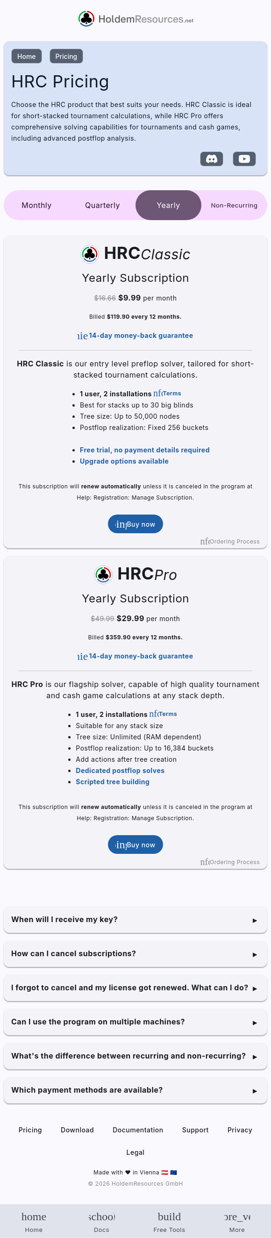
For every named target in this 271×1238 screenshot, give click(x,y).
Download (77, 1130)
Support (195, 1130)
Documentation (138, 1130)
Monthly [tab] (36, 205)
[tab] (234, 205)
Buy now (135, 524)
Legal (136, 1152)
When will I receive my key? (64, 919)
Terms (167, 393)
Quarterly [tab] (102, 205)
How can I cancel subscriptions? (73, 953)
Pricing (67, 56)
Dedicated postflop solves (120, 770)
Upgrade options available (124, 461)
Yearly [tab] (168, 205)
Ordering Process (230, 541)
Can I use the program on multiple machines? (98, 1021)
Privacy (240, 1130)
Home (26, 56)
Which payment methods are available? (87, 1090)
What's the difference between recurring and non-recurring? (128, 1055)
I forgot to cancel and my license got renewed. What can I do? (130, 987)
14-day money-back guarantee (135, 335)
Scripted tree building (113, 782)
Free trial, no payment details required (145, 450)
